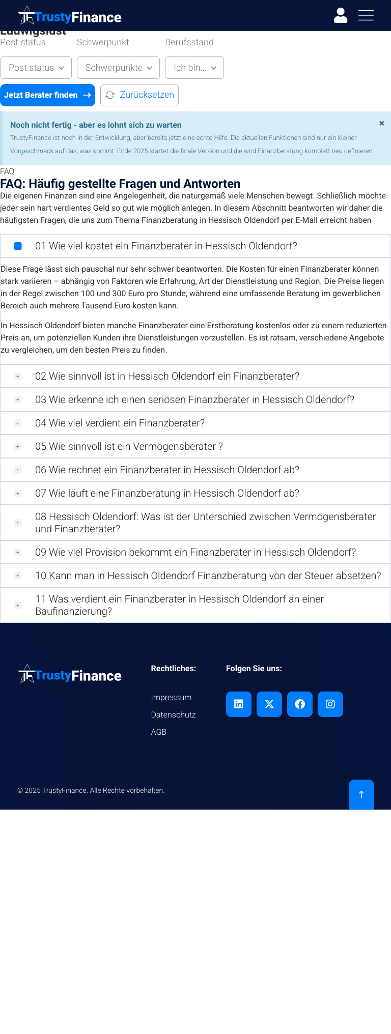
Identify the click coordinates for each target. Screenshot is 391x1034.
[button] (195, 245)
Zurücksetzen (140, 95)
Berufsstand (189, 42)
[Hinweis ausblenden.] (381, 123)
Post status (23, 42)
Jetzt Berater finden (47, 95)
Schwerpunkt (103, 42)
